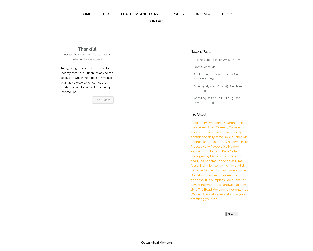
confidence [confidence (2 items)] (199, 137)
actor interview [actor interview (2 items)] (201, 123)
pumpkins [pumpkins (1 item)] (218, 180)
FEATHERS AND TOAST (141, 14)
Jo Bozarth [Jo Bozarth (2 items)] (213, 151)
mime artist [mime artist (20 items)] (236, 165)
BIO (106, 14)
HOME (86, 14)
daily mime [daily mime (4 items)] (215, 137)
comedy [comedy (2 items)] (236, 132)
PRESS (178, 14)
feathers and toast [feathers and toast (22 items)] (204, 142)
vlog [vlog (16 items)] (245, 189)
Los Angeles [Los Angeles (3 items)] (207, 161)
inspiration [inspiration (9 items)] (198, 151)
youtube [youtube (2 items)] (211, 199)
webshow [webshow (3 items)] (231, 194)
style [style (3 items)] (194, 189)
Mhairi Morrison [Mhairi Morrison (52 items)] (209, 165)
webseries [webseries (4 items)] (216, 194)
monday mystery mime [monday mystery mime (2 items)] (230, 170)
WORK (201, 14)
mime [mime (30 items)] (224, 165)
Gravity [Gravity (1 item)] (222, 142)
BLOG (227, 14)
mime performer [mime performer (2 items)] (202, 170)
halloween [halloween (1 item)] (235, 142)
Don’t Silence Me (204, 67)
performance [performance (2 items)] (228, 175)
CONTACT (156, 21)
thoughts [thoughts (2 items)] (234, 189)
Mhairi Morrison (88, 54)
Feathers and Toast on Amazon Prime (218, 59)
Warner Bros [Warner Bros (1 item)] (199, 194)
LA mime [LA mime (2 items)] (216, 156)
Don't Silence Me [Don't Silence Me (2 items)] (236, 137)
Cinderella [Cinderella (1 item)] (221, 132)
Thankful (87, 49)
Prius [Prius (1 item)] (206, 180)
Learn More (102, 100)
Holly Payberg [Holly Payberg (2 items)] (213, 146)
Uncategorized (92, 59)
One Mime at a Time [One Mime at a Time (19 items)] (205, 175)
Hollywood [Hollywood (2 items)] (231, 146)
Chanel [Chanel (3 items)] (208, 132)
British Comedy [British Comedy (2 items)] (217, 127)
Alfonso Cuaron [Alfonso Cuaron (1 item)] (223, 123)
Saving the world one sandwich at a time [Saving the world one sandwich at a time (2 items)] (219, 185)
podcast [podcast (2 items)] (197, 180)
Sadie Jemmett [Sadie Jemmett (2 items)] (235, 180)
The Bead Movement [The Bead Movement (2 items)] (213, 189)
